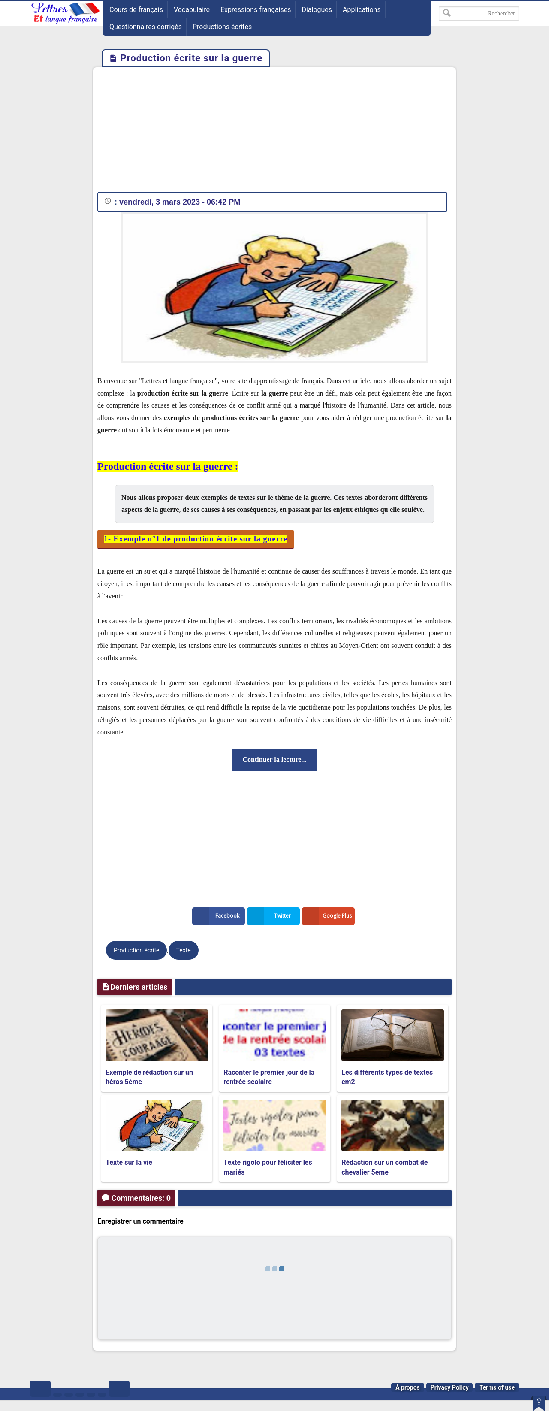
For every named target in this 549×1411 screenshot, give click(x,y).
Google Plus (328, 916)
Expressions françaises (255, 10)
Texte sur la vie (129, 1162)
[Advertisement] (274, 132)
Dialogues (317, 10)
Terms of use (497, 1387)
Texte (183, 950)
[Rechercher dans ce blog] (479, 13)
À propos (407, 1387)
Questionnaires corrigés (145, 27)
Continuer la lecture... (274, 759)
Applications (362, 10)
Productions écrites (222, 27)
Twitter (270, 916)
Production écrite (136, 950)
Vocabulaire (192, 10)
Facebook (217, 916)
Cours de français (136, 10)
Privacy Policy (450, 1387)
